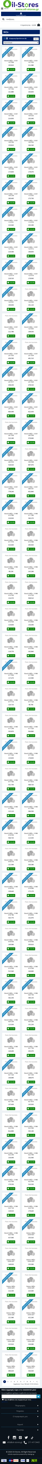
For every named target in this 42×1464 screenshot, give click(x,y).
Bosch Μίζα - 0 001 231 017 (11, 381)
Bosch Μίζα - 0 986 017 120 (31, 701)
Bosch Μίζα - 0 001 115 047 (31, 194)
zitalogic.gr (30, 1454)
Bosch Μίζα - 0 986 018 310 (11, 861)
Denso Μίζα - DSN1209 (31, 1340)
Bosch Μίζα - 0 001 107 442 (11, 88)
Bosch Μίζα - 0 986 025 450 (11, 1234)
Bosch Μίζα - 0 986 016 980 (11, 647)
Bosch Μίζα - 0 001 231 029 (31, 381)
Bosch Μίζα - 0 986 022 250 (11, 1127)
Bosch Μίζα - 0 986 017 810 (31, 781)
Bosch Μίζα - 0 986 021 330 (31, 1074)
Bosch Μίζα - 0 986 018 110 (31, 834)
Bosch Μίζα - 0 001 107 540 (11, 114)
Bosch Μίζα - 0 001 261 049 (11, 434)
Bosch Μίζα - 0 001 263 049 (31, 434)
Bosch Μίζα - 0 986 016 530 (11, 621)
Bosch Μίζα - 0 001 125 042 (11, 328)
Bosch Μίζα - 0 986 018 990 (31, 940)
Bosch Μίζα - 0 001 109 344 (11, 194)
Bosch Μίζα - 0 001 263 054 (11, 461)
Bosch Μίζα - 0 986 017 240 (11, 727)
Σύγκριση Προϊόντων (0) (17, 38)
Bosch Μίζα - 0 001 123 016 (31, 274)
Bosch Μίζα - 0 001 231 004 (31, 354)
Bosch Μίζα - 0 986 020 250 (11, 1020)
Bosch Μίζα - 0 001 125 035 (31, 301)
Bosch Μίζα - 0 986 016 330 (31, 568)
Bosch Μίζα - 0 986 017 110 (11, 701)
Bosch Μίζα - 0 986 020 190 (31, 994)
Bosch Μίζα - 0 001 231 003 (11, 354)
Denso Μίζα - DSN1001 (31, 1234)
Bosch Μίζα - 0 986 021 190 (31, 1047)
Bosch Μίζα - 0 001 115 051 (11, 221)
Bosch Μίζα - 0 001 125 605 (31, 328)
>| (37, 1382)
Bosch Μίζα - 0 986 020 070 (11, 994)
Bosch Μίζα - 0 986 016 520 (31, 594)
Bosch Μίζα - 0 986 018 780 (11, 914)
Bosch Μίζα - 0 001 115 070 (31, 221)
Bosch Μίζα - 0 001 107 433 (31, 61)
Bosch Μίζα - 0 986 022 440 (31, 1154)
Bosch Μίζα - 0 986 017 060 (31, 674)
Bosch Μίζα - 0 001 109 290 (11, 141)
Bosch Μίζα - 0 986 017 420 (11, 754)
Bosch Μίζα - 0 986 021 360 (11, 1100)
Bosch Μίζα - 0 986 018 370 (31, 861)
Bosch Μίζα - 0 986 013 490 (31, 541)
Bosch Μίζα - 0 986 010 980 (11, 514)
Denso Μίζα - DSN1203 (31, 1260)
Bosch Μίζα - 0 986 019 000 (11, 967)
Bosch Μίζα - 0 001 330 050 (11, 488)
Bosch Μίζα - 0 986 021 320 (11, 1074)
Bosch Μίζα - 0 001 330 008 (31, 461)
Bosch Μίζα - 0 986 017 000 (11, 674)
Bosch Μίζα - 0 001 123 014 (11, 274)
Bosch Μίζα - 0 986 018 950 (11, 940)
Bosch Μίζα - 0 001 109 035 (31, 114)
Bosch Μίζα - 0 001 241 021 (11, 408)
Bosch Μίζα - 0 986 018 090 (11, 834)
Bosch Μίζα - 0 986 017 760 (11, 781)
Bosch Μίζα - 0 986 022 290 (11, 1154)
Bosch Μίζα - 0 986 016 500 (11, 594)
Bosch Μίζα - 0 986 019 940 (31, 967)
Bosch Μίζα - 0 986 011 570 (11, 541)
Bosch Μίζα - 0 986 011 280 (31, 514)
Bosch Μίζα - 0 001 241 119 (31, 408)
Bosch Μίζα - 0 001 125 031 (11, 301)
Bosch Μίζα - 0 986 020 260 (31, 1020)
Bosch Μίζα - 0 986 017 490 (31, 754)
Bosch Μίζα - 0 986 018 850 (31, 914)
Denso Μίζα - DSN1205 (31, 1287)
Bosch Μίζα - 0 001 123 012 (31, 248)
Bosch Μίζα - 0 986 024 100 (31, 1207)
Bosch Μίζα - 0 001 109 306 (11, 168)
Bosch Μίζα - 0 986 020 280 (11, 1047)
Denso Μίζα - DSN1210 (11, 1367)
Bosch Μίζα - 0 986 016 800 (31, 621)
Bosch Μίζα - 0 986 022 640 (31, 1180)
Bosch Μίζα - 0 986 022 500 (11, 1180)
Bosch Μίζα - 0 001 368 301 (31, 488)
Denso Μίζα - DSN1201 (11, 1260)
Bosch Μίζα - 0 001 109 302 (31, 141)
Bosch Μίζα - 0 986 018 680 (31, 887)
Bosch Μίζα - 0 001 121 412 (11, 248)
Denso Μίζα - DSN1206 (11, 1314)
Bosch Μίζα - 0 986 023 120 (11, 1207)
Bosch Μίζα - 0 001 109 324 (31, 168)
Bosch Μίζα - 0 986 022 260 (31, 1127)
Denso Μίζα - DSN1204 (11, 1287)
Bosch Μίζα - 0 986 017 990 (31, 807)
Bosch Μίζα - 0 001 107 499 (31, 88)
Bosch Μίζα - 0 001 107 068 (11, 61)
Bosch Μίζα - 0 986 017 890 (11, 807)
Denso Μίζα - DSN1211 (31, 1367)
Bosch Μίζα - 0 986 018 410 (11, 887)
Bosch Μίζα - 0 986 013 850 (11, 568)
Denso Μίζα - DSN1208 (11, 1340)
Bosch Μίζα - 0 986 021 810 (31, 1100)
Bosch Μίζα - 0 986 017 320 (31, 727)
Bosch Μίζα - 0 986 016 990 (31, 647)
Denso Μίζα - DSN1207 (31, 1314)
